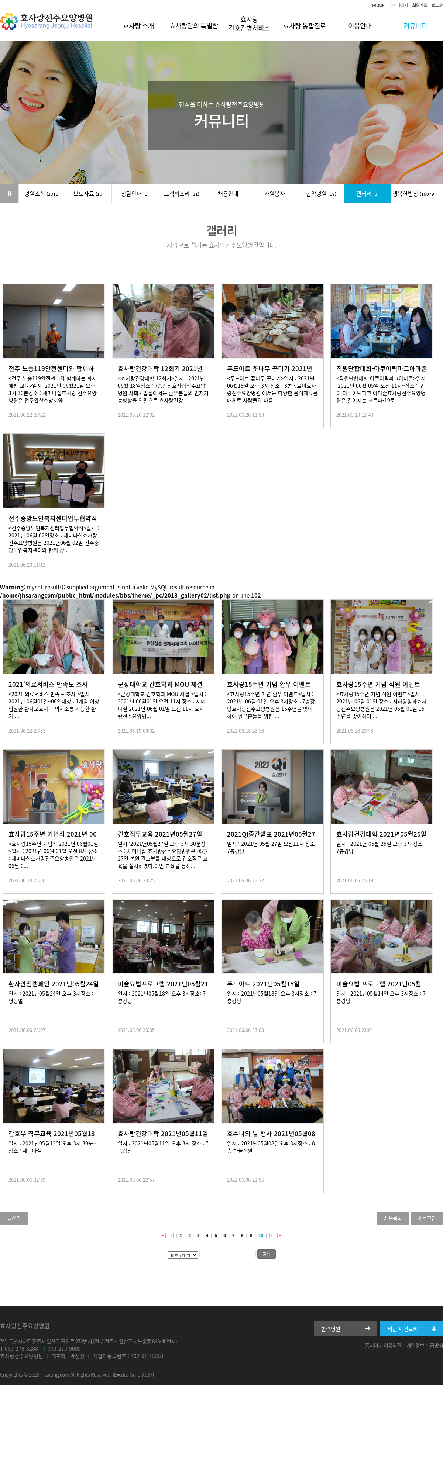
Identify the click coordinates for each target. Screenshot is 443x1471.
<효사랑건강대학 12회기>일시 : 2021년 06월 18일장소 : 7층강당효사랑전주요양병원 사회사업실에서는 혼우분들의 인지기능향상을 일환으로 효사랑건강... (163, 389)
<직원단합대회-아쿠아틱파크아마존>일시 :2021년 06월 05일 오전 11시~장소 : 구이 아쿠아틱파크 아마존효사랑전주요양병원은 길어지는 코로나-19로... (381, 389)
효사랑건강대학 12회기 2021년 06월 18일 (160, 373)
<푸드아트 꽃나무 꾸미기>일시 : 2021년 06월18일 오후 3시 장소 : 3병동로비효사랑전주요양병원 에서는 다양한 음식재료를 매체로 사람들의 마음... (272, 389)
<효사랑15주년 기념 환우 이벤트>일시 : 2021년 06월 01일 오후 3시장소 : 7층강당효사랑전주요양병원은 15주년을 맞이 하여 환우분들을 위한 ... (271, 705)
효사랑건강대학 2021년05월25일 (381, 833)
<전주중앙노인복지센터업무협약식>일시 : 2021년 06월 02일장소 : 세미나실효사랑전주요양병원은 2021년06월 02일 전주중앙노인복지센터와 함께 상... (53, 539)
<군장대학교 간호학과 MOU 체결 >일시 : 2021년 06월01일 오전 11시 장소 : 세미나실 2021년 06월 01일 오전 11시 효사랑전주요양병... (162, 705)
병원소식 (42, 194)
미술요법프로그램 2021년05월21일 (163, 988)
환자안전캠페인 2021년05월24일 (53, 983)
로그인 (437, 5)
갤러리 (367, 194)
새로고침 (427, 1218)
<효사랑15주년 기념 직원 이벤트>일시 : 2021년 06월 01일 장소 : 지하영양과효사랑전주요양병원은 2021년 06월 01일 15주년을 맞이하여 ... (381, 705)
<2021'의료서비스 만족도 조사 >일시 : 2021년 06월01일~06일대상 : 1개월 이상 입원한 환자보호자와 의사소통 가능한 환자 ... (53, 705)
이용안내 (360, 26)
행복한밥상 (414, 194)
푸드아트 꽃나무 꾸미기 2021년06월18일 (269, 373)
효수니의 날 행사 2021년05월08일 (271, 1138)
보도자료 (88, 194)
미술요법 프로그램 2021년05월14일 (378, 988)
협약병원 (321, 194)
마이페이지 (398, 5)
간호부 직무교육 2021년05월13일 (51, 1138)
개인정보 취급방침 (424, 1345)
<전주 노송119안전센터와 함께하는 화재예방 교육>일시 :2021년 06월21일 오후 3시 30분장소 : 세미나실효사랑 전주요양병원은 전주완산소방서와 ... (52, 389)
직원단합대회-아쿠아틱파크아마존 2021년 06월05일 (381, 373)
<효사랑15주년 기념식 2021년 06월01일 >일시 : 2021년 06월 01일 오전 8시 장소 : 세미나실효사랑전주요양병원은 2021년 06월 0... (53, 854)
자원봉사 (274, 194)
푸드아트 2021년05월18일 (263, 983)
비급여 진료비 (403, 1328)
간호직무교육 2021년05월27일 (160, 833)
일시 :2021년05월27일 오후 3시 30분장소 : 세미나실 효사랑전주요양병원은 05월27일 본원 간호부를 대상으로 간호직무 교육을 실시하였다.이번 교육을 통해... (163, 854)
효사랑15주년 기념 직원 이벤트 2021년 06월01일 (378, 688)
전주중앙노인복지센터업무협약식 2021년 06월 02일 (52, 522)
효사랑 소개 (138, 26)
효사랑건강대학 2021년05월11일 (163, 1133)
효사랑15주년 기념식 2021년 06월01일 (52, 838)
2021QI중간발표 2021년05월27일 (271, 838)
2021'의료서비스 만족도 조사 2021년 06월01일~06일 (48, 688)
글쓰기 (14, 1218)
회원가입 (419, 5)
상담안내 (135, 194)
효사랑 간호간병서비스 (249, 23)
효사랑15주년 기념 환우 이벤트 (269, 684)
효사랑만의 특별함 (193, 26)
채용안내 (228, 194)
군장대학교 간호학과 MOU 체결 (160, 684)
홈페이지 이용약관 (383, 1345)
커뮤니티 (415, 26)
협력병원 (330, 1328)
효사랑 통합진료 (304, 26)
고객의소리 (181, 194)
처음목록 (393, 1218)
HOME (378, 5)
